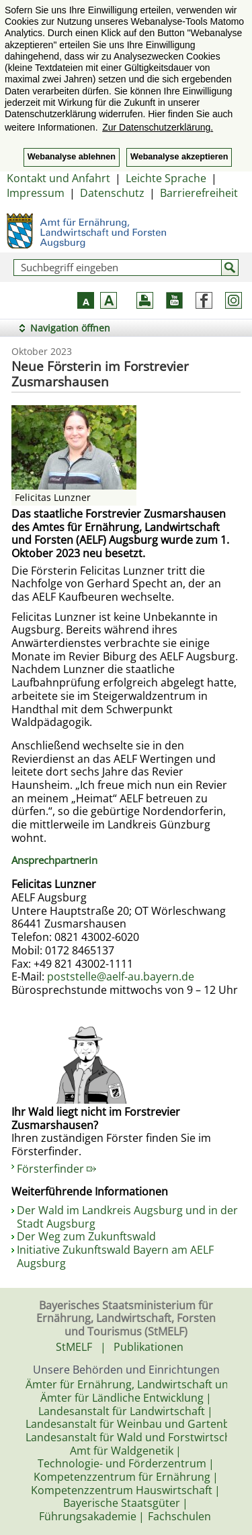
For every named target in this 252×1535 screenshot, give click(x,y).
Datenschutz (112, 193)
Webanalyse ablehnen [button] (72, 156)
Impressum (36, 193)
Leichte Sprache (166, 178)
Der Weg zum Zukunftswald (86, 1236)
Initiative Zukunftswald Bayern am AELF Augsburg (115, 1256)
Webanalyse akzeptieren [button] (179, 156)
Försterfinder (56, 1168)
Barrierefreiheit (199, 193)
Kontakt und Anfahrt (58, 178)
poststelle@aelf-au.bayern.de (120, 976)
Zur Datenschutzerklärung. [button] (157, 127)
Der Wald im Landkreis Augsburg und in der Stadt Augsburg (127, 1217)
